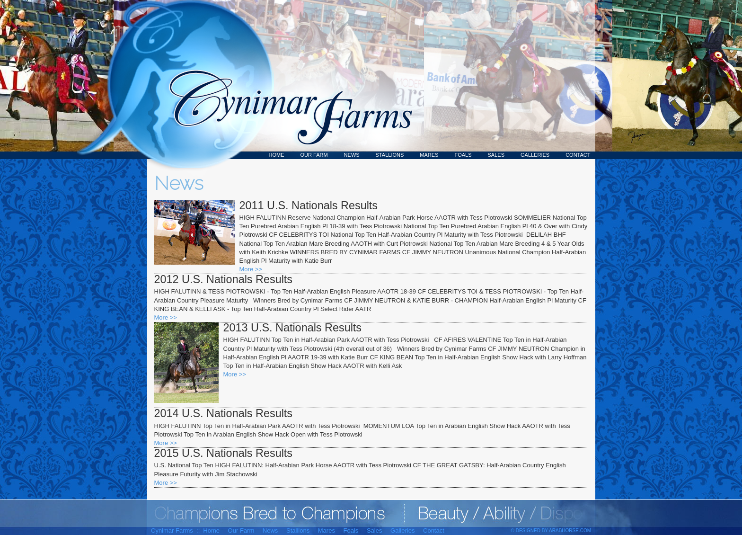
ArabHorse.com (570, 530)
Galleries (535, 155)
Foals (462, 155)
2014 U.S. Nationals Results (223, 413)
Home (276, 155)
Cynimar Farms (286, 79)
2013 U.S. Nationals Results (292, 327)
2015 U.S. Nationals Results (223, 453)
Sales (496, 155)
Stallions (390, 155)
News (352, 155)
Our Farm (314, 155)
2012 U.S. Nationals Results (223, 279)
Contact (577, 155)
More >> (250, 269)
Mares (429, 155)
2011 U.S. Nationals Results (308, 205)
